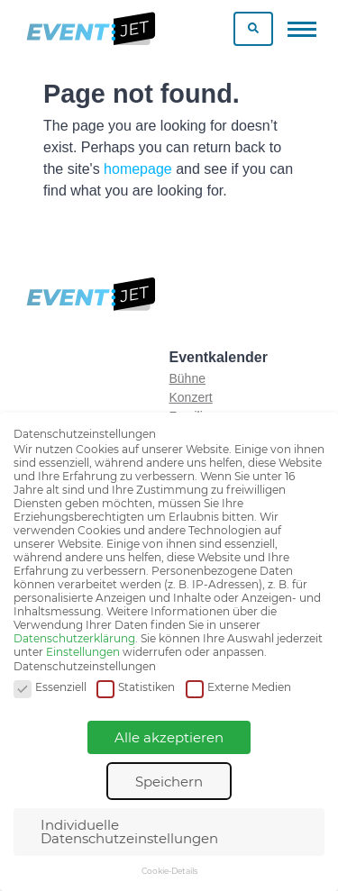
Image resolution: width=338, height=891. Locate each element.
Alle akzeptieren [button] (169, 737)
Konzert (191, 397)
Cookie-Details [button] (169, 871)
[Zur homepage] (90, 29)
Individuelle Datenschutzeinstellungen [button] (129, 831)
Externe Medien (238, 688)
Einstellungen (83, 652)
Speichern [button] (169, 781)
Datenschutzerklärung (74, 638)
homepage (138, 169)
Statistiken (135, 688)
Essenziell (50, 688)
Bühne (187, 378)
